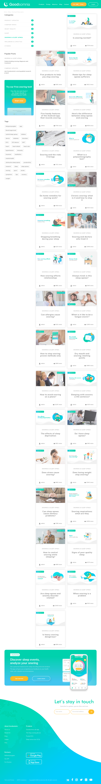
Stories (19, 46)
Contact (66, 4)
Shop (81, 4)
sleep (16, 166)
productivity (27, 162)
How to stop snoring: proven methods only (50, 355)
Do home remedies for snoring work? (50, 197)
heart (7, 146)
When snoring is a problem (82, 594)
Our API (6, 759)
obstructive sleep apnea (13, 162)
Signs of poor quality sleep (82, 553)
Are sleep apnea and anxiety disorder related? (50, 595)
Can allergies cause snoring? (50, 316)
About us (54, 4)
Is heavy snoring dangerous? (51, 636)
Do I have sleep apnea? (82, 435)
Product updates (19, 20)
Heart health (19, 29)
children (23, 134)
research (8, 166)
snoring (8, 170)
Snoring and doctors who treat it (82, 238)
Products (41, 4)
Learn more (41, 678)
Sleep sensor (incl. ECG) (33, 739)
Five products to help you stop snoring (50, 76)
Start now (19, 101)
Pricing (48, 4)
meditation (18, 154)
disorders (25, 138)
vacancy (24, 174)
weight (8, 178)
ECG (7, 142)
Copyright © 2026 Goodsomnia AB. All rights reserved (43, 780)
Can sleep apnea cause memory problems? (50, 513)
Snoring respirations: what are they (82, 512)
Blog (60, 4)
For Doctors (7, 762)
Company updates (11, 68)
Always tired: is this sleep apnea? (82, 277)
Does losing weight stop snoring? (82, 473)
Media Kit (7, 733)
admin (73, 45)
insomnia (8, 154)
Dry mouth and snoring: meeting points (82, 356)
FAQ (5, 743)
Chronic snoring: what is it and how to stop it (82, 198)
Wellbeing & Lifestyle (19, 42)
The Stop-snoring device (33, 733)
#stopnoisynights (11, 126)
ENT (23, 142)
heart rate (27, 146)
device (8, 138)
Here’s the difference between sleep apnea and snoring (82, 115)
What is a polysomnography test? (82, 157)
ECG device (15, 142)
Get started (19, 678)
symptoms (9, 174)
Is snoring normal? (82, 38)
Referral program (9, 755)
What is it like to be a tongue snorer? (82, 316)
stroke (22, 170)
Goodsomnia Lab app (32, 729)
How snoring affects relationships (51, 277)
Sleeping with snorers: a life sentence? (82, 396)
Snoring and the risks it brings (50, 156)
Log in (93, 4)
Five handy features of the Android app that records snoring (50, 115)
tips (17, 174)
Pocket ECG (29, 736)
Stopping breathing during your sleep (50, 238)
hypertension (10, 150)
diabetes (15, 138)
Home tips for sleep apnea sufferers (82, 76)
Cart (75, 4)
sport (15, 170)
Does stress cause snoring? (50, 473)
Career (6, 739)
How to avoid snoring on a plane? (50, 396)
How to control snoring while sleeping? (50, 554)
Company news (19, 25)
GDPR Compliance (21, 780)
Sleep (19, 33)
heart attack (16, 146)
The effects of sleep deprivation (50, 435)
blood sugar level (11, 130)
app (21, 126)
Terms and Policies (9, 780)
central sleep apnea (11, 134)
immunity (20, 150)
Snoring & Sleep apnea (82, 34)
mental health (10, 158)
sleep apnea (25, 166)
